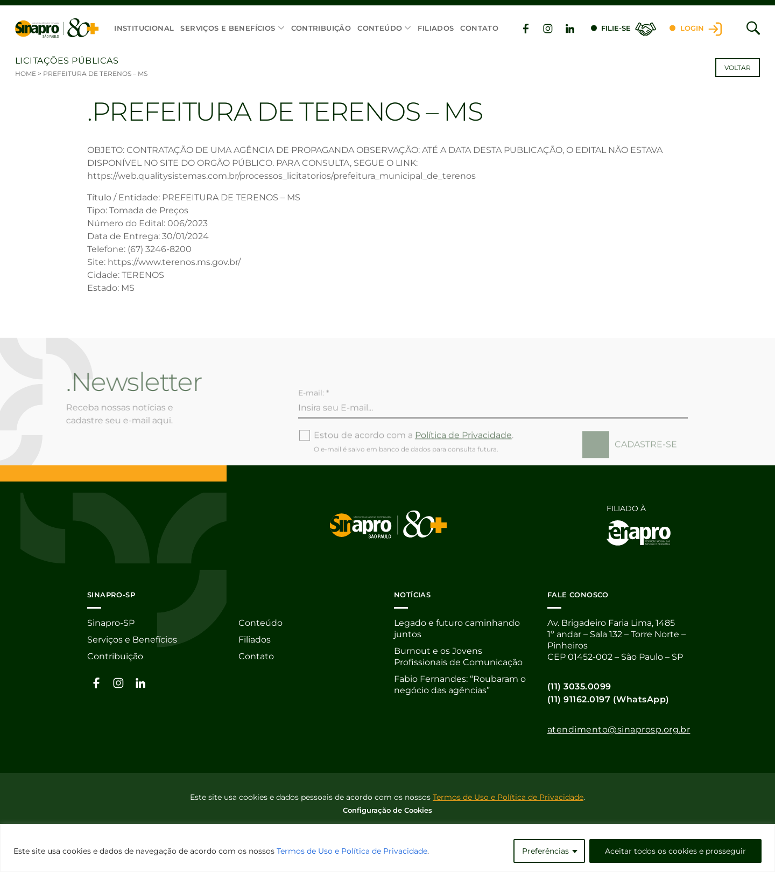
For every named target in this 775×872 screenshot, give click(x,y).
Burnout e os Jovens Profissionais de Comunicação (458, 656)
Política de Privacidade (463, 455)
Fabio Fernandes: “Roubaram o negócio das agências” (460, 684)
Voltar (737, 68)
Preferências (545, 851)
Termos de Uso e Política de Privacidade (352, 851)
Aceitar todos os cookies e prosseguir (675, 851)
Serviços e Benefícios (227, 28)
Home (25, 73)
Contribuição (321, 28)
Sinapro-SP (111, 623)
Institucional (144, 28)
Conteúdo (379, 28)
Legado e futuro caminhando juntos (457, 628)
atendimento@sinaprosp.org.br (618, 729)
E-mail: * (313, 413)
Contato (479, 28)
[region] (387, 848)
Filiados (436, 28)
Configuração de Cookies (387, 810)
